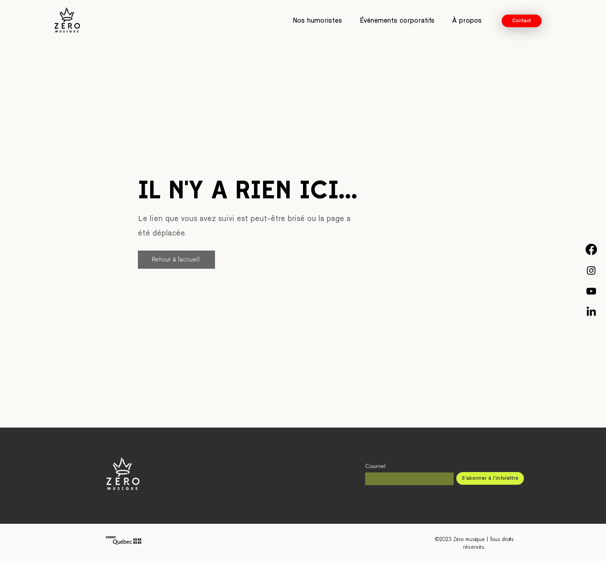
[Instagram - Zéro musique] (591, 270)
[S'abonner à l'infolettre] (490, 478)
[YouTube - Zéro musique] (591, 291)
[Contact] (522, 21)
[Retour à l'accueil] (176, 260)
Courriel (375, 466)
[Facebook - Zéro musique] (591, 249)
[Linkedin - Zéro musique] (591, 312)
